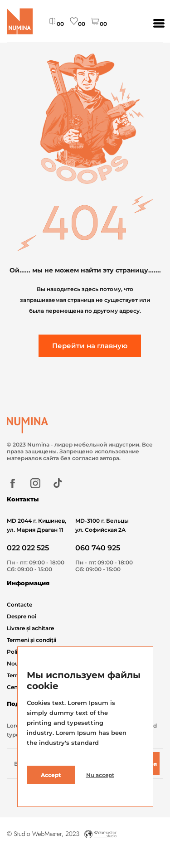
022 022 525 (28, 548)
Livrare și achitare (30, 628)
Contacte (19, 604)
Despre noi (21, 616)
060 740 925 (97, 548)
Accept (51, 775)
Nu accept (100, 775)
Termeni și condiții (31, 639)
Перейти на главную (89, 345)
